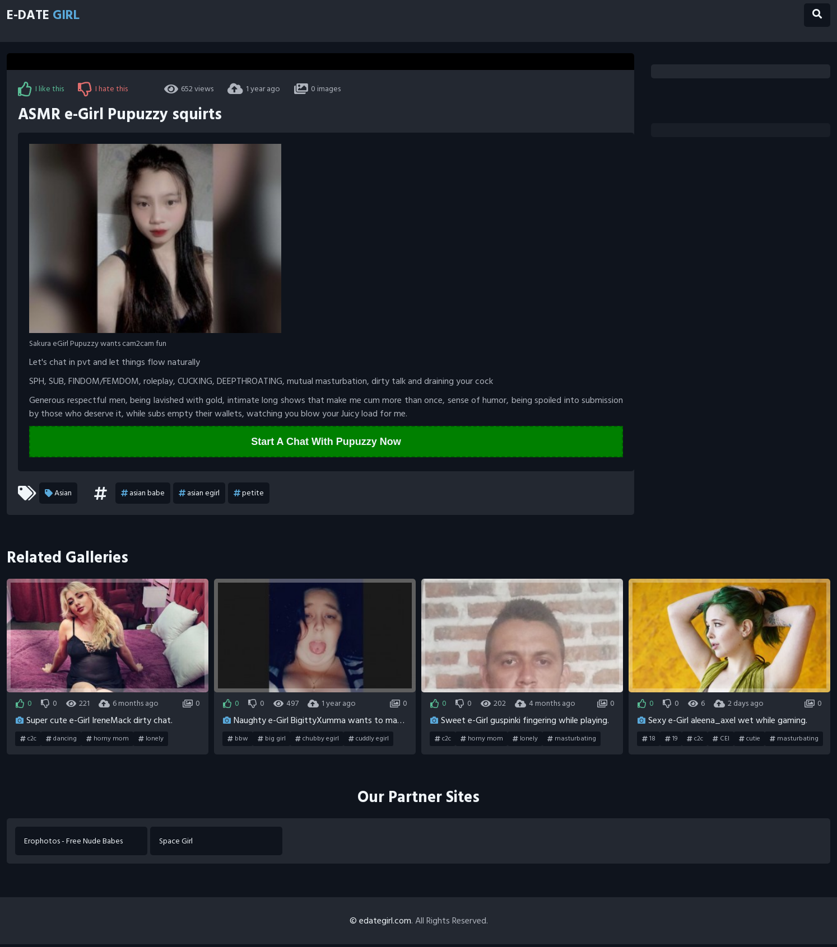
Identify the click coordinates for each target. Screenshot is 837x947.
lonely (151, 739)
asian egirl (199, 494)
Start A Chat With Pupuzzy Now (326, 442)
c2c (28, 739)
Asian (58, 494)
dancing (61, 739)
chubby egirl (317, 739)
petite (249, 494)
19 (671, 739)
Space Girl (178, 842)
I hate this (103, 89)
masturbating (571, 739)
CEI (721, 739)
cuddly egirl (368, 739)
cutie (749, 739)
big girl (272, 739)
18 (648, 739)
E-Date (55, 18)
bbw (237, 739)
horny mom (107, 739)
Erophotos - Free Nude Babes (75, 842)
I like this (41, 89)
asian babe (143, 494)
